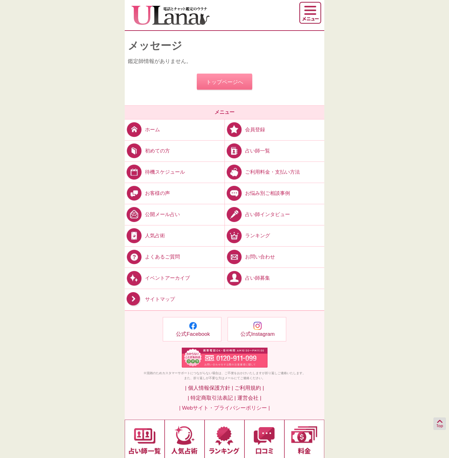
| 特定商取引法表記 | (212, 398)
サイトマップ (150, 299)
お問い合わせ (250, 256)
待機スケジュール (155, 171)
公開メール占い (152, 214)
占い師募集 (247, 278)
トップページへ (224, 82)
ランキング (247, 235)
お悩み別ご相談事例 (257, 193)
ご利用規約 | (249, 388)
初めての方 (147, 150)
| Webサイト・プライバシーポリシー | (224, 408)
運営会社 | (249, 398)
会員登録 (245, 129)
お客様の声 (147, 193)
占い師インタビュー (257, 214)
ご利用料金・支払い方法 (262, 171)
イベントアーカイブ (157, 278)
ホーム (142, 129)
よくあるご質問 (152, 256)
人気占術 (145, 235)
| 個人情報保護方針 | (209, 388)
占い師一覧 (247, 150)
